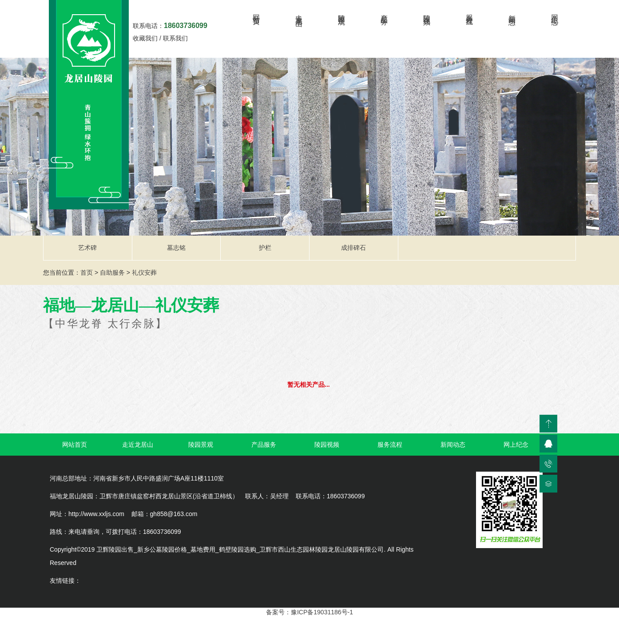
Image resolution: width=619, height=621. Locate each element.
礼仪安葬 (144, 272)
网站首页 (256, 11)
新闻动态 (512, 11)
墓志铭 (176, 247)
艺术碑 (87, 247)
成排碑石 (353, 247)
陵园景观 (341, 11)
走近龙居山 (299, 12)
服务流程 (469, 11)
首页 (86, 272)
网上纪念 (555, 11)
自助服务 (112, 272)
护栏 (265, 247)
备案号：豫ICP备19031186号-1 (309, 612)
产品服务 (384, 11)
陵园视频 (427, 11)
